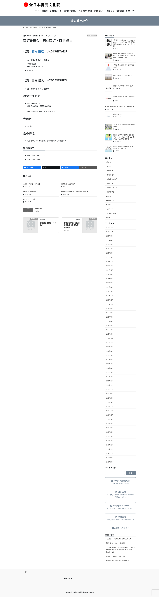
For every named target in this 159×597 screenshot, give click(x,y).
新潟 (37, 211)
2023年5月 (109, 325)
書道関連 (109, 205)
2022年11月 (109, 342)
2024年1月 (109, 291)
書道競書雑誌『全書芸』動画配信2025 (124, 97)
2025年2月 (109, 253)
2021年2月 (109, 398)
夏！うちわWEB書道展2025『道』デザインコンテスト (124, 147)
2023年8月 (109, 313)
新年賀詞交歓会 (112, 179)
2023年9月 (109, 308)
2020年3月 (109, 432)
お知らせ (109, 162)
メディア (110, 209)
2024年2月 (109, 287)
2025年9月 (109, 236)
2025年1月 (109, 257)
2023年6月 (109, 321)
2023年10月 (109, 304)
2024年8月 (109, 274)
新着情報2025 (117, 114)
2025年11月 (109, 227)
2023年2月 (109, 330)
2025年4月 (109, 249)
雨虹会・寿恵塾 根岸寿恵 (31, 184)
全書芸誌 (109, 196)
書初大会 (110, 183)
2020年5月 (109, 428)
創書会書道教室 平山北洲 (48, 224)
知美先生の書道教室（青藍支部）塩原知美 (74, 191)
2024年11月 (109, 266)
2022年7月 (109, 355)
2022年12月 (109, 338)
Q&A (26, 572)
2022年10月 (109, 347)
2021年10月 (109, 389)
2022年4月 (109, 364)
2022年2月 (109, 372)
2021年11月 (109, 385)
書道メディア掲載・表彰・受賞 (123, 86)
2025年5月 (109, 244)
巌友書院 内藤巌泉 (29, 191)
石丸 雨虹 (38, 51)
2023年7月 (109, 317)
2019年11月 (109, 449)
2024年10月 (109, 270)
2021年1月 (109, 402)
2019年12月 (109, 445)
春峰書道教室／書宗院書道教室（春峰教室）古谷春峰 (72, 225)
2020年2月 (109, 436)
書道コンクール (112, 188)
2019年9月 (109, 458)
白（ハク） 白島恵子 (30, 199)
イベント (109, 166)
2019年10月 (109, 453)
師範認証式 (110, 175)
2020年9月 (109, 419)
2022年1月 (109, 377)
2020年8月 (109, 423)
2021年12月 (109, 381)
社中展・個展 (111, 213)
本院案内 (109, 217)
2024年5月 (109, 283)
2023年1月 (109, 334)
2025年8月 (109, 240)
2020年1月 (109, 441)
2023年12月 (109, 296)
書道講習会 (110, 192)
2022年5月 (109, 360)
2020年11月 (109, 411)
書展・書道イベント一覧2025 (122, 75)
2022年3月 (109, 368)
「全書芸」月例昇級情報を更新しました (124, 66)
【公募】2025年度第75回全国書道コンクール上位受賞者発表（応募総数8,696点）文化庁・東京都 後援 (124, 43)
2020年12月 (109, 406)
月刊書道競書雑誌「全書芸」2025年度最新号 (119, 107)
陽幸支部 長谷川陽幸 (68, 184)
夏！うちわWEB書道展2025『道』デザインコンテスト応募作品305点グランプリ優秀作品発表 (124, 137)
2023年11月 (109, 300)
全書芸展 (110, 171)
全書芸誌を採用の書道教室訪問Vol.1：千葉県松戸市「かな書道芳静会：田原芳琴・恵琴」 (124, 56)
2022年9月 (109, 351)
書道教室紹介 (92, 35)
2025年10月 (109, 232)
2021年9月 (109, 394)
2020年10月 (109, 415)
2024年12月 (109, 262)
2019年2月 (109, 462)
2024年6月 (109, 279)
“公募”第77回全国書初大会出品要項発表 (124, 126)
